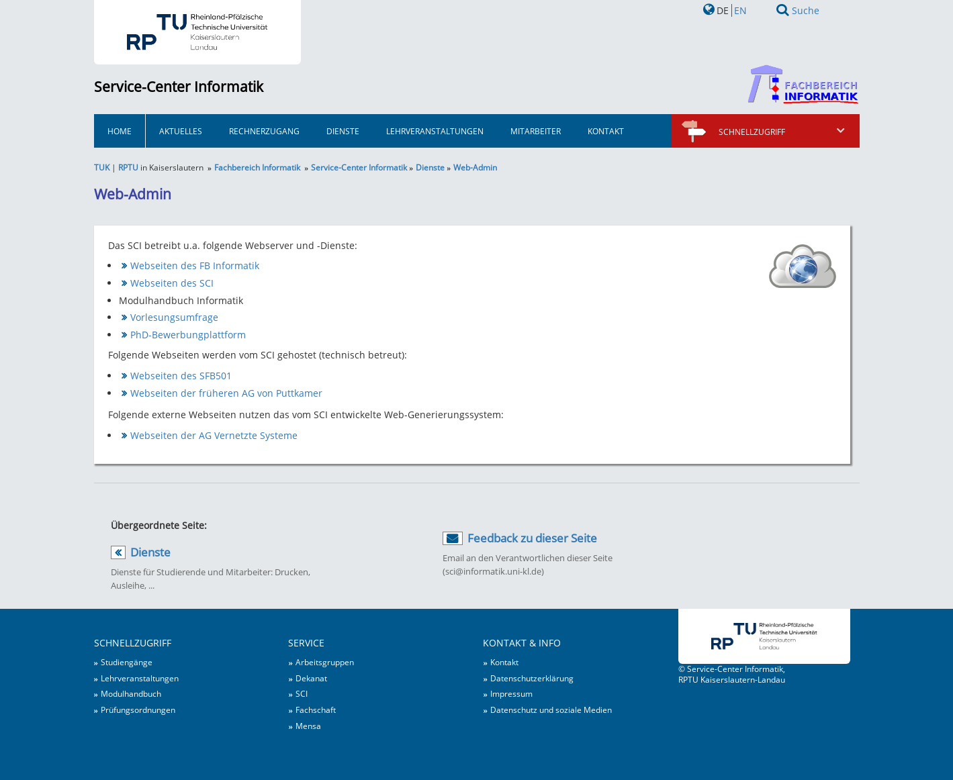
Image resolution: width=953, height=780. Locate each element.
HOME (119, 131)
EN (740, 10)
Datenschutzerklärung (532, 678)
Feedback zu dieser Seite (532, 538)
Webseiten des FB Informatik (194, 265)
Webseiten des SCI (172, 283)
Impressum (511, 693)
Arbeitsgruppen (325, 661)
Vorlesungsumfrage (174, 317)
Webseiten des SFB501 (181, 375)
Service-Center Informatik (178, 86)
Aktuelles (180, 131)
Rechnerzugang (264, 131)
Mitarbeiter (535, 131)
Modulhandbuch (131, 693)
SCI (302, 693)
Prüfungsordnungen (138, 709)
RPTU (128, 167)
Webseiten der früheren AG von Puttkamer (226, 393)
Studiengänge (126, 661)
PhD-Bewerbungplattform (188, 334)
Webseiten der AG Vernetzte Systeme (214, 435)
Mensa (308, 725)
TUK (101, 167)
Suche (805, 10)
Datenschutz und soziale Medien (551, 709)
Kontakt (606, 131)
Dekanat (311, 678)
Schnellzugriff (782, 131)
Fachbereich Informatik (257, 167)
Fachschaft (316, 709)
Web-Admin (475, 167)
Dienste (342, 131)
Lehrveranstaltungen (435, 131)
